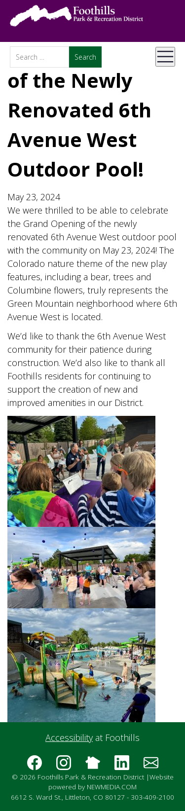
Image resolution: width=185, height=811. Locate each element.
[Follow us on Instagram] (63, 766)
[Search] (39, 57)
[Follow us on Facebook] (34, 766)
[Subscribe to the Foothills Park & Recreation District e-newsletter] (151, 766)
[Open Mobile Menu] (165, 57)
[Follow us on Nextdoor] (93, 766)
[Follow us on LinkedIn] (122, 766)
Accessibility (69, 737)
